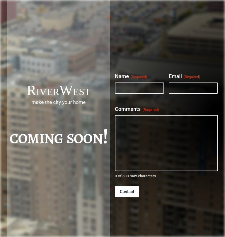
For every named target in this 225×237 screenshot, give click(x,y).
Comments (137, 109)
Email (184, 76)
